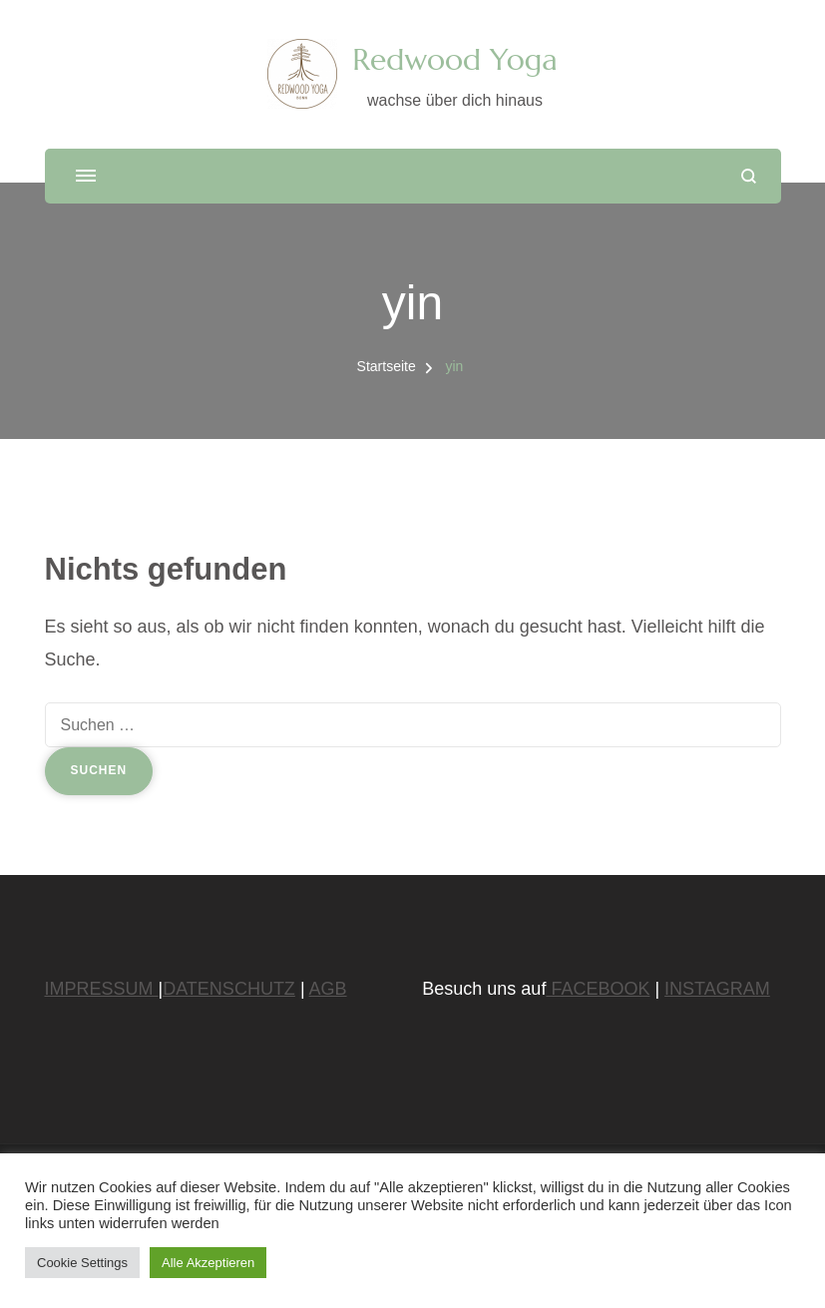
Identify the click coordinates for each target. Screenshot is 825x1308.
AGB (328, 989)
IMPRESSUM (102, 989)
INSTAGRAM (717, 989)
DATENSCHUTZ (229, 989)
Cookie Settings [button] (82, 1262)
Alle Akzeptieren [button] (208, 1262)
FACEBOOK (597, 989)
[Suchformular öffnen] (748, 176)
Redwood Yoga (454, 59)
